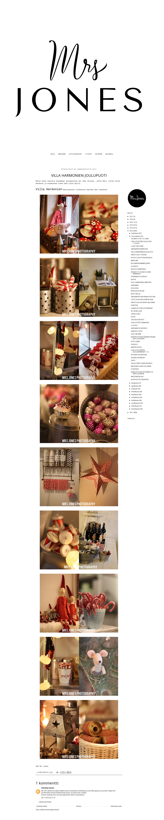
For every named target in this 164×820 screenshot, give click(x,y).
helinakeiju (45, 788)
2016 (131, 219)
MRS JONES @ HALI (137, 376)
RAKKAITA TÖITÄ (136, 331)
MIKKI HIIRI (134, 260)
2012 (131, 231)
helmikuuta (135, 406)
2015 (131, 222)
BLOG (53, 154)
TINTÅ (133, 360)
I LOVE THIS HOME (137, 246)
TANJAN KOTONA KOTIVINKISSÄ (142, 308)
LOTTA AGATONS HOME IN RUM (142, 299)
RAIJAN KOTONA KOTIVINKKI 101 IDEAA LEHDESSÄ (142, 373)
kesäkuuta (135, 395)
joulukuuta (135, 233)
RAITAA (133, 279)
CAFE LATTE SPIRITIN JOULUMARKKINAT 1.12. (140, 351)
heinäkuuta (135, 392)
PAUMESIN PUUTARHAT (139, 277)
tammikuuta (135, 409)
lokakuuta (134, 383)
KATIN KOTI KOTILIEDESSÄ (140, 379)
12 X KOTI (88, 154)
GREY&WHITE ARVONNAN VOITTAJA (143, 297)
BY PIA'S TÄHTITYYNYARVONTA (141, 258)
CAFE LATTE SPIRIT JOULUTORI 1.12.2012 (141, 242)
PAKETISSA (134, 305)
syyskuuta (134, 386)
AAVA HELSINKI (136, 334)
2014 (131, 225)
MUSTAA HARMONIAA (138, 269)
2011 (131, 412)
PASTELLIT (134, 344)
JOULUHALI (135, 288)
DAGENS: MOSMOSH (138, 358)
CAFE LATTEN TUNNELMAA (140, 322)
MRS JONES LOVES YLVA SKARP (141, 366)
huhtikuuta (135, 400)
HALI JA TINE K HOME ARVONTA (141, 363)
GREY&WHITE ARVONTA (139, 328)
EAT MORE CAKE (136, 311)
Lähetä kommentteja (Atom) (49, 810)
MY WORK (98, 154)
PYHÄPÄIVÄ (135, 369)
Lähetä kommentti (45, 802)
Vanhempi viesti (116, 806)
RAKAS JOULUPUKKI (137, 291)
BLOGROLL (109, 154)
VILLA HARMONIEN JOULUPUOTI (142, 252)
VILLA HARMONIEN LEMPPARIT (141, 282)
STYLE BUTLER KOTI (137, 320)
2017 (131, 216)
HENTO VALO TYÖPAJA (139, 255)
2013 (131, 228)
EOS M (133, 317)
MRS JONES (62, 154)
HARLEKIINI (134, 285)
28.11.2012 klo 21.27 (48, 798)
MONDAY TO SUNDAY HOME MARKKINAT (141, 273)
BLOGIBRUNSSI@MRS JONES (140, 263)
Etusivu (78, 806)
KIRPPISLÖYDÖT (136, 347)
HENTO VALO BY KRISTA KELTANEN (143, 302)
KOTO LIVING (135, 341)
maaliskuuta (135, 403)
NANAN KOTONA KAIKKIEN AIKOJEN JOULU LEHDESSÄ (143, 338)
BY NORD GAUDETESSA (139, 355)
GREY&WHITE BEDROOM (139, 249)
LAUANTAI (134, 266)
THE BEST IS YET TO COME (140, 239)
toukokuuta (135, 397)
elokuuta (134, 389)
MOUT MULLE (135, 294)
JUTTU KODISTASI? (75, 154)
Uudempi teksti (41, 806)
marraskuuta (136, 236)
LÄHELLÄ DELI (135, 314)
